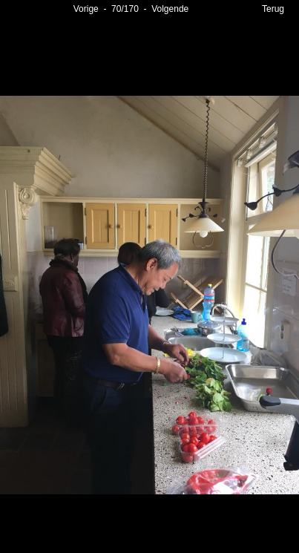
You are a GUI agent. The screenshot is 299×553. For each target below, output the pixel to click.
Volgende (169, 9)
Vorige (86, 9)
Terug (273, 9)
